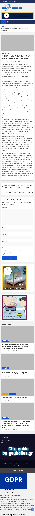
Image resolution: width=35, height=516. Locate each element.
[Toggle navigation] (8, 22)
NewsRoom (13, 61)
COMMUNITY (5, 393)
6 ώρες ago (6, 350)
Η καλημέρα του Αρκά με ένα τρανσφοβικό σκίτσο (18, 192)
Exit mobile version (17, 470)
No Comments (22, 61)
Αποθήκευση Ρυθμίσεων (19, 514)
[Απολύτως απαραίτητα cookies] (10, 492)
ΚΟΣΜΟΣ (4, 340)
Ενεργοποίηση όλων (6, 514)
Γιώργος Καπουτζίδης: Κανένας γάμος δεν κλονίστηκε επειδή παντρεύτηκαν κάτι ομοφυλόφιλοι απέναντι (18, 186)
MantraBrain (17, 466)
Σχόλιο (4, 207)
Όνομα (4, 228)
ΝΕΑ (8, 53)
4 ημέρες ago (7, 429)
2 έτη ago (6, 61)
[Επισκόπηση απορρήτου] (8, 490)
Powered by (10, 495)
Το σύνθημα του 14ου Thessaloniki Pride (15, 398)
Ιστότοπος (5, 241)
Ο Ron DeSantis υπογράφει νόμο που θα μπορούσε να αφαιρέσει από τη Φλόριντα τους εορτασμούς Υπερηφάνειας (15, 346)
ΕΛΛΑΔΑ (4, 53)
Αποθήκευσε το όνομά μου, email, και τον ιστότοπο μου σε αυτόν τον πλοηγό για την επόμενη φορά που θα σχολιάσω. (17, 252)
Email (4, 234)
